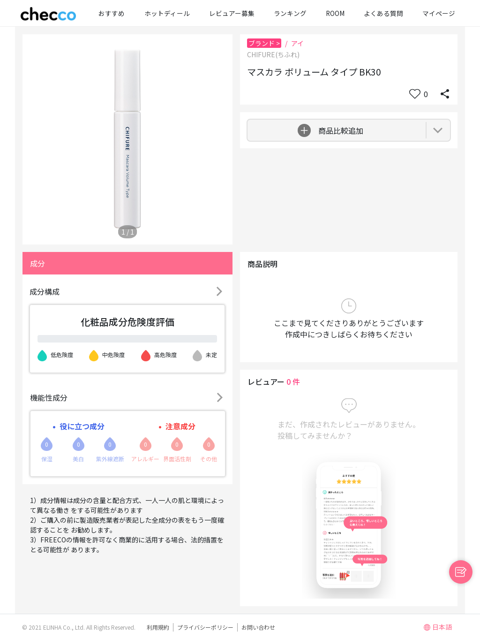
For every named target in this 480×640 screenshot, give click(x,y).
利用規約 (158, 627)
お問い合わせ (258, 627)
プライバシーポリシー (205, 627)
